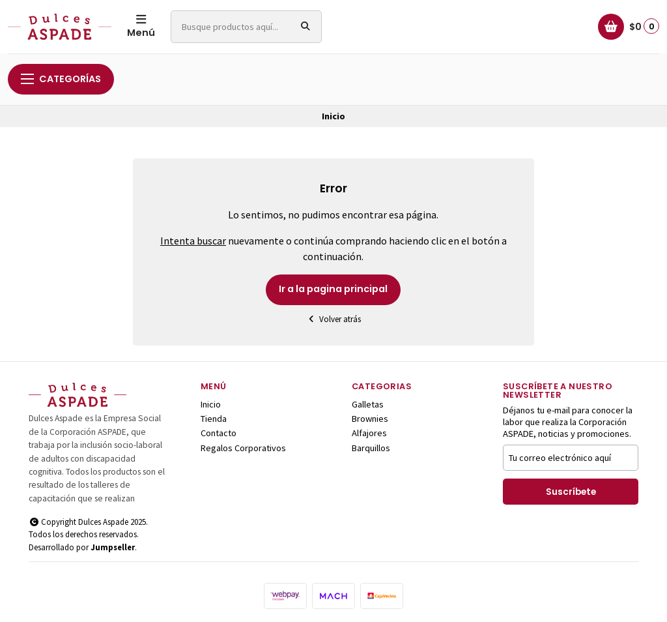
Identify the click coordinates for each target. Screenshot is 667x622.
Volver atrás (333, 319)
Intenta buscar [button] (193, 240)
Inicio (211, 404)
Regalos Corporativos (243, 447)
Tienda (214, 418)
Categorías (61, 78)
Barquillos (371, 447)
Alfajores (369, 432)
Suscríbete (571, 492)
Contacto (218, 432)
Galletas (368, 404)
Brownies (370, 418)
